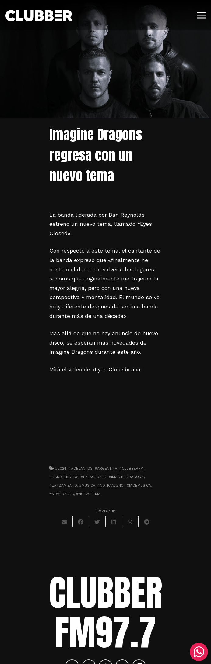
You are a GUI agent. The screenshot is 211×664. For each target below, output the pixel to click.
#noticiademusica (133, 485)
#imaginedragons (126, 477)
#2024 (60, 468)
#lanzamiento (63, 485)
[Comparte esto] (81, 521)
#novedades (61, 494)
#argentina (106, 468)
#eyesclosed (94, 477)
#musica (87, 485)
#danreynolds (64, 477)
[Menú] (201, 15)
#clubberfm (131, 468)
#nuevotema (88, 494)
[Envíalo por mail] (64, 521)
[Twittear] (97, 521)
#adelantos (81, 468)
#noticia (105, 485)
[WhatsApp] (199, 652)
